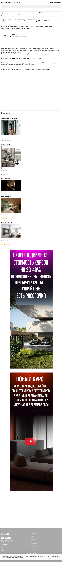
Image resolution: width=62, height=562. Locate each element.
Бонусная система (33, 546)
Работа (2, 547)
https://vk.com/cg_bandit (13, 52)
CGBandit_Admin (16, 34)
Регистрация (57, 2)
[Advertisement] (31, 505)
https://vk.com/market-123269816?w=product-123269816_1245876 (22, 58)
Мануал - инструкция (33, 533)
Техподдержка (3, 544)
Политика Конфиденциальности (35, 549)
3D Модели (32, 536)
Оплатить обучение (33, 539)
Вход (51, 2)
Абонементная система (34, 543)
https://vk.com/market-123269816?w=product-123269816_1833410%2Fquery (25, 69)
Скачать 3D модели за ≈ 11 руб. (11, 14)
